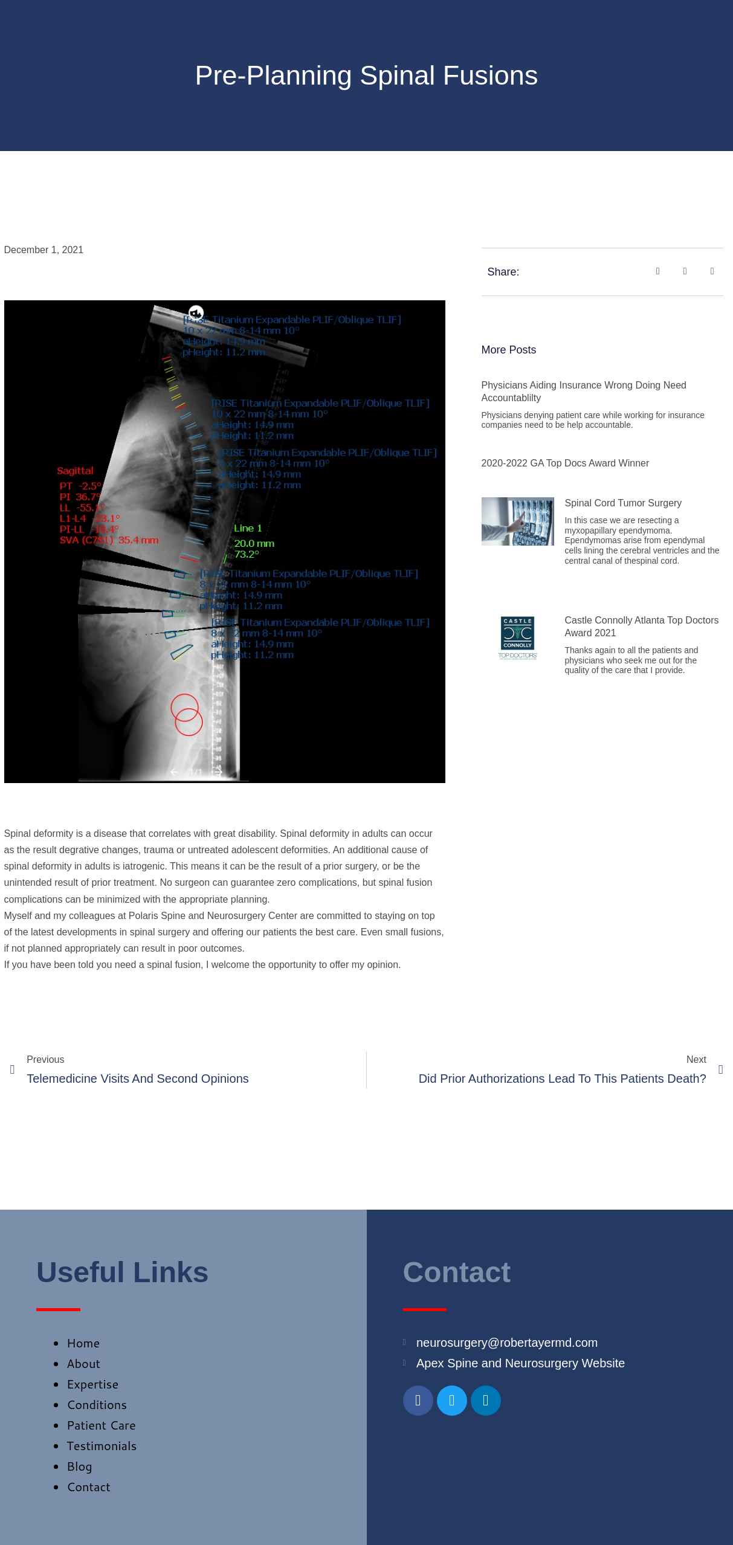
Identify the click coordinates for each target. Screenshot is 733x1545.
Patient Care (101, 1424)
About (83, 1363)
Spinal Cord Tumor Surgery (623, 503)
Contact (88, 1486)
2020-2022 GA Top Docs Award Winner (566, 463)
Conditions (96, 1404)
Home (83, 1342)
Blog (79, 1465)
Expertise (92, 1383)
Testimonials (101, 1445)
